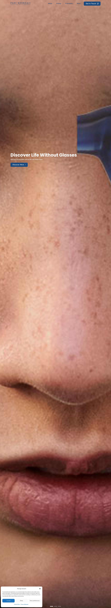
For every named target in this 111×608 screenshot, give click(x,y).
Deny (21, 600)
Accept (8, 600)
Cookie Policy (17, 604)
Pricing (59, 3)
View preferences (34, 600)
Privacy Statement (24, 604)
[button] (40, 588)
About (50, 3)
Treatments (69, 3)
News (79, 3)
